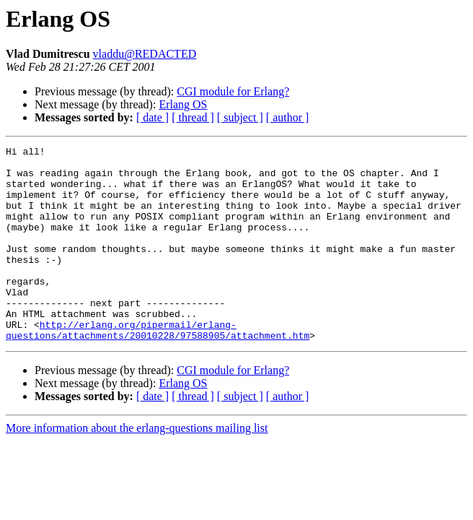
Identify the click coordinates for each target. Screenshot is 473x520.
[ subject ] (240, 117)
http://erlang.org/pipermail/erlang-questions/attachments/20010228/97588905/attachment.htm (157, 368)
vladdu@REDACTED (145, 54)
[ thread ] (193, 117)
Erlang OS (183, 104)
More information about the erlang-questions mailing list (137, 467)
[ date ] (152, 117)
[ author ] (287, 117)
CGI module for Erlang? (233, 91)
